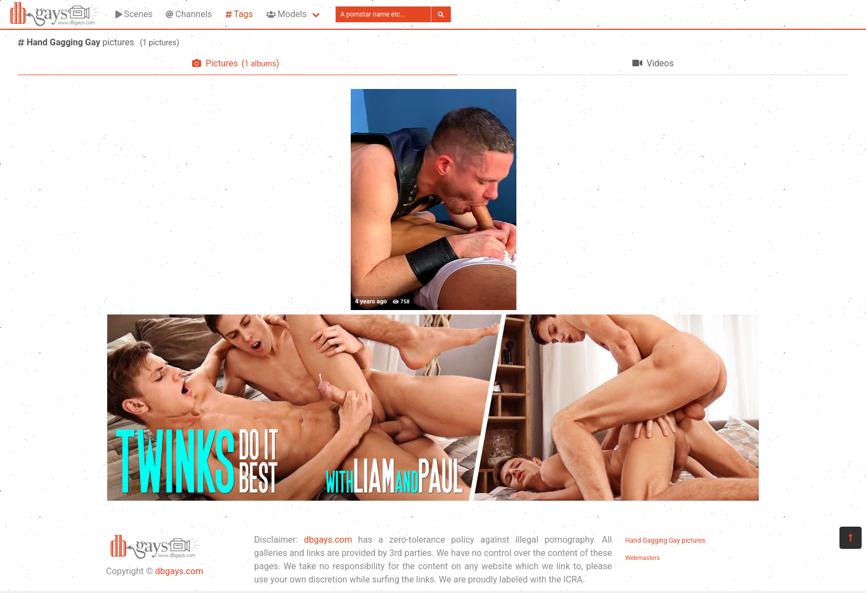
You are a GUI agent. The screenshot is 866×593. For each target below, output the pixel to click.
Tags (239, 14)
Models (286, 14)
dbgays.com (179, 571)
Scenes (133, 14)
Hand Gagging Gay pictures (665, 540)
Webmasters (642, 557)
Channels (189, 14)
